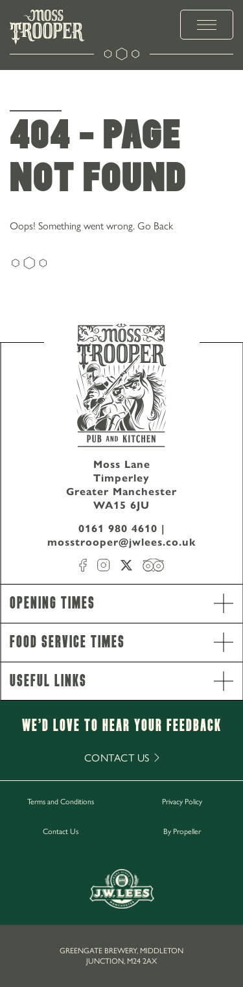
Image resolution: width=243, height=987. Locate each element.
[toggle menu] (207, 24)
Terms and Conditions (60, 801)
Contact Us (60, 831)
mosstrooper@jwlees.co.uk (121, 542)
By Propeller (182, 831)
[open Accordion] (223, 603)
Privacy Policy (182, 801)
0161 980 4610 (117, 528)
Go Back (155, 225)
